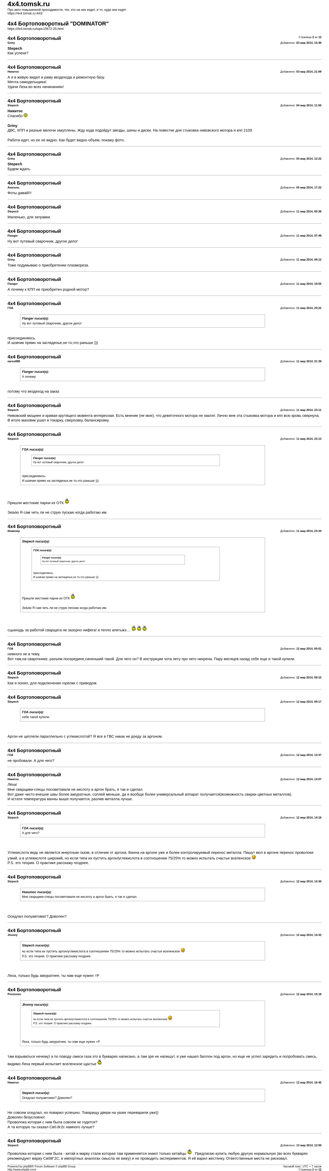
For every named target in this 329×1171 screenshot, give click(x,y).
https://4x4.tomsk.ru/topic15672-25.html (35, 29)
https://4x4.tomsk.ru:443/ (24, 13)
